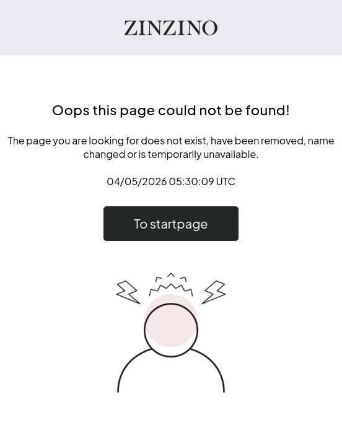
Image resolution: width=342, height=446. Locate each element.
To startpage (171, 223)
